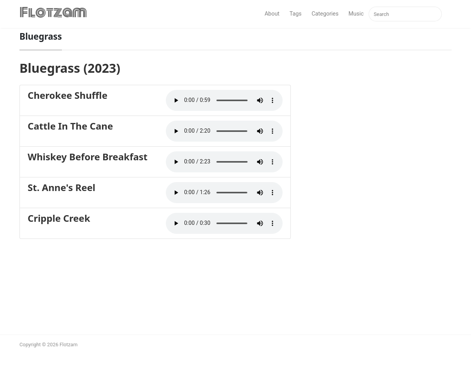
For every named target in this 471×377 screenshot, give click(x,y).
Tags (296, 14)
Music (356, 14)
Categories (324, 14)
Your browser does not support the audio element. (224, 100)
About (272, 14)
